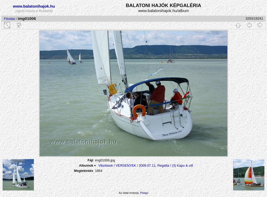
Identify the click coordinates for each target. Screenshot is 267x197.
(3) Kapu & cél (182, 165)
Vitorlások (105, 165)
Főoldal (9, 19)
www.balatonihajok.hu (34, 6)
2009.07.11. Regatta (154, 165)
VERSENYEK (126, 165)
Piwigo (144, 192)
